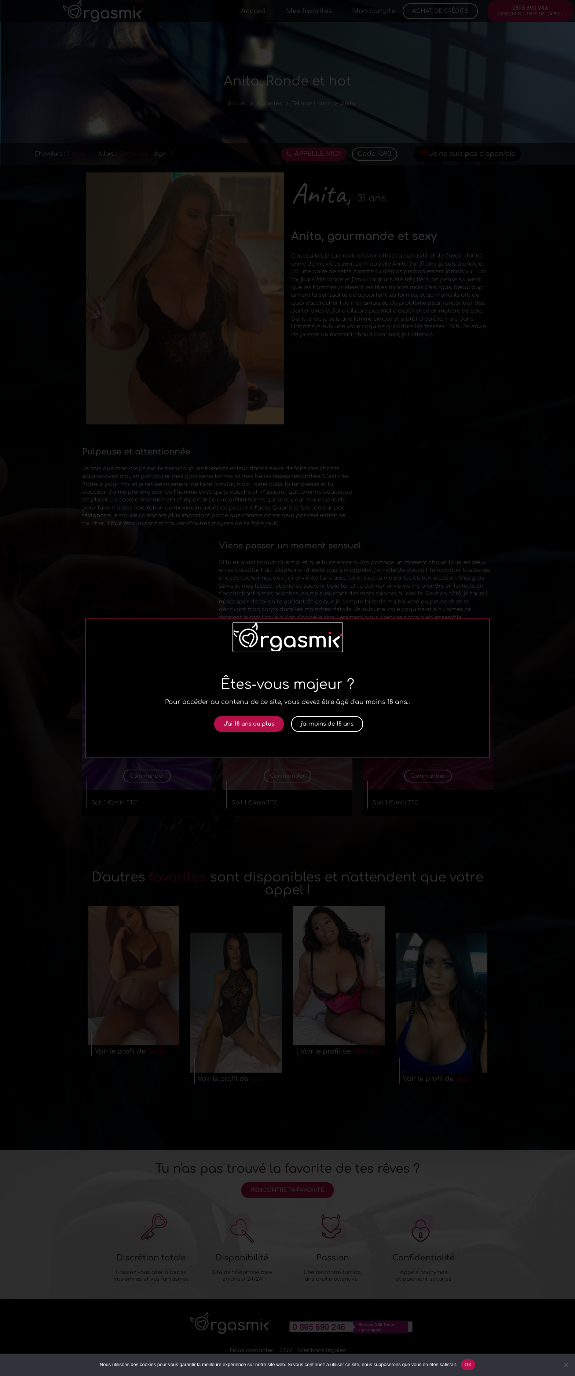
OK (468, 1364)
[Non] (565, 1364)
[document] (287, 688)
